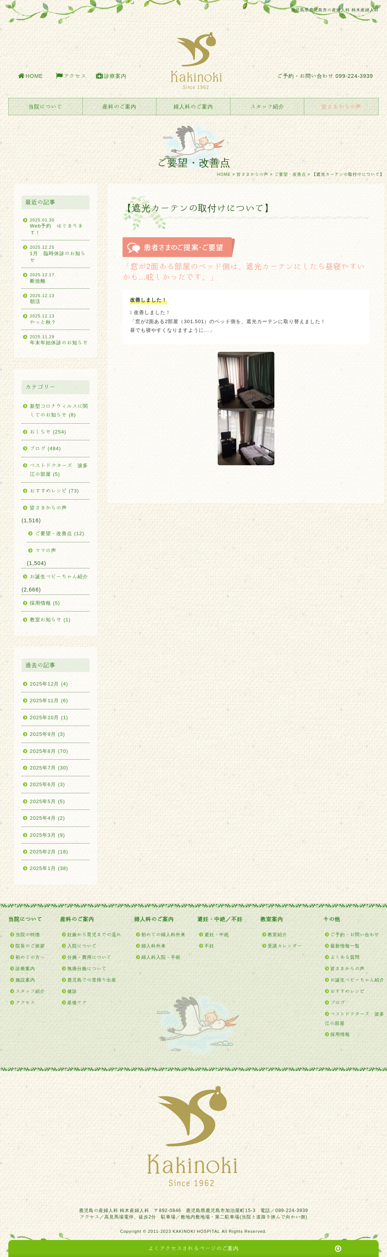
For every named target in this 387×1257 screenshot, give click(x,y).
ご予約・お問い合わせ (354, 934)
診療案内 (115, 76)
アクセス (74, 76)
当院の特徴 (27, 934)
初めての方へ (30, 957)
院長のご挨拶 (30, 945)
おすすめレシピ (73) (54, 490)
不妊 (209, 945)
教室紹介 (277, 934)
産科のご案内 (119, 106)
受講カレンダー (285, 945)
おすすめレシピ (347, 991)
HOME (34, 76)
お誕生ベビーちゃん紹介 (59, 576)
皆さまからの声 (341, 106)
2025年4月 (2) (47, 818)
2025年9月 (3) (47, 734)
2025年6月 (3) (47, 784)
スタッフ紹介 (267, 106)
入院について (82, 945)
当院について (45, 106)
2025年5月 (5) (47, 801)
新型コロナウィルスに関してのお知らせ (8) (59, 410)
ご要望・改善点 (290, 174)
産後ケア (77, 1002)
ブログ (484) (45, 448)
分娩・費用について (89, 957)
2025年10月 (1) (49, 717)
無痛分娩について (87, 968)
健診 (72, 991)
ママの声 (45, 550)
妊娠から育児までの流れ (94, 934)
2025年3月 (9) (47, 835)
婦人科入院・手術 (161, 957)
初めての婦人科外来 (163, 934)
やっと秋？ (60, 318)
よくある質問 (345, 957)
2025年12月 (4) (49, 683)
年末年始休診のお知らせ (60, 339)
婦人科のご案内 (193, 106)
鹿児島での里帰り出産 (91, 979)
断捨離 (60, 277)
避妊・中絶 (216, 934)
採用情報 (340, 1034)
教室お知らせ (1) (50, 619)
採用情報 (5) (45, 603)
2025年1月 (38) (49, 868)
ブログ (337, 1002)
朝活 (60, 298)
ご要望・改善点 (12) (59, 533)
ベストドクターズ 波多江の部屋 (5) (59, 470)
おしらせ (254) (48, 431)
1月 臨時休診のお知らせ (60, 253)
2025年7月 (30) (49, 767)
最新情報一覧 (345, 945)
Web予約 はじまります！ (60, 226)
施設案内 (25, 979)
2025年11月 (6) (49, 700)
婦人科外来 (153, 945)
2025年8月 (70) (49, 751)
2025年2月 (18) (49, 851)
